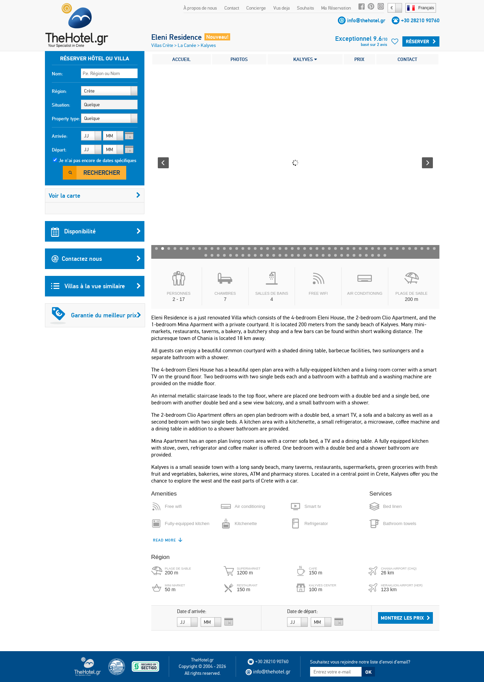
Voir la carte (95, 195)
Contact (231, 8)
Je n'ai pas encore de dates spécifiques (97, 160)
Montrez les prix (405, 618)
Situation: (61, 105)
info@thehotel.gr (366, 20)
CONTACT (407, 59)
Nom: (57, 74)
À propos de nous (200, 8)
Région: (59, 91)
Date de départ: (302, 611)
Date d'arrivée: (191, 611)
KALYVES (305, 59)
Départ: (59, 150)
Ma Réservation (336, 8)
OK (368, 672)
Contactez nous (96, 258)
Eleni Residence (176, 37)
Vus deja (281, 8)
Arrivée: (60, 136)
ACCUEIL (181, 59)
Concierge (256, 8)
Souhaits (305, 8)
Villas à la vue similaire (96, 286)
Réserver (421, 41)
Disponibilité (96, 231)
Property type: (66, 118)
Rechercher (101, 172)
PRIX (359, 59)
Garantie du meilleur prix (95, 315)
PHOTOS (239, 59)
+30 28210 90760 (420, 20)
